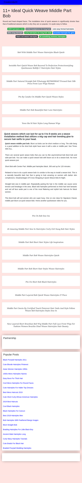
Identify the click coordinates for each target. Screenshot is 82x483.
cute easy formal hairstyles (63, 29)
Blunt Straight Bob (10, 425)
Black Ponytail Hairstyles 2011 (14, 360)
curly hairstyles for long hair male (38, 33)
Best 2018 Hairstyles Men (13, 416)
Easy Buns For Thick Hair (13, 378)
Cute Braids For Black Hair (13, 443)
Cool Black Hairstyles (11, 406)
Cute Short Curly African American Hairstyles (20, 397)
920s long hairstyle (15, 33)
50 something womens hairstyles (53, 36)
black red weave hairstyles (26, 36)
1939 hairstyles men (16, 29)
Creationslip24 (10, 2)
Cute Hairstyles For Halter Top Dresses (18, 388)
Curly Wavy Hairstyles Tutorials (15, 439)
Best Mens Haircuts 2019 (12, 392)
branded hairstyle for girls (64, 33)
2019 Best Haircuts (10, 402)
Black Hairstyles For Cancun (14, 411)
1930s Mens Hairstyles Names (15, 374)
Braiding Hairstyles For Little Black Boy (18, 429)
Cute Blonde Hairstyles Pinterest (15, 364)
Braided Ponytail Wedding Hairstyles (17, 448)
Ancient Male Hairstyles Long (14, 434)
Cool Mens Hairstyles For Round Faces (18, 383)
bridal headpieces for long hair (38, 29)
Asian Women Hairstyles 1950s (15, 369)
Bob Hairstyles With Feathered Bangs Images (20, 420)
